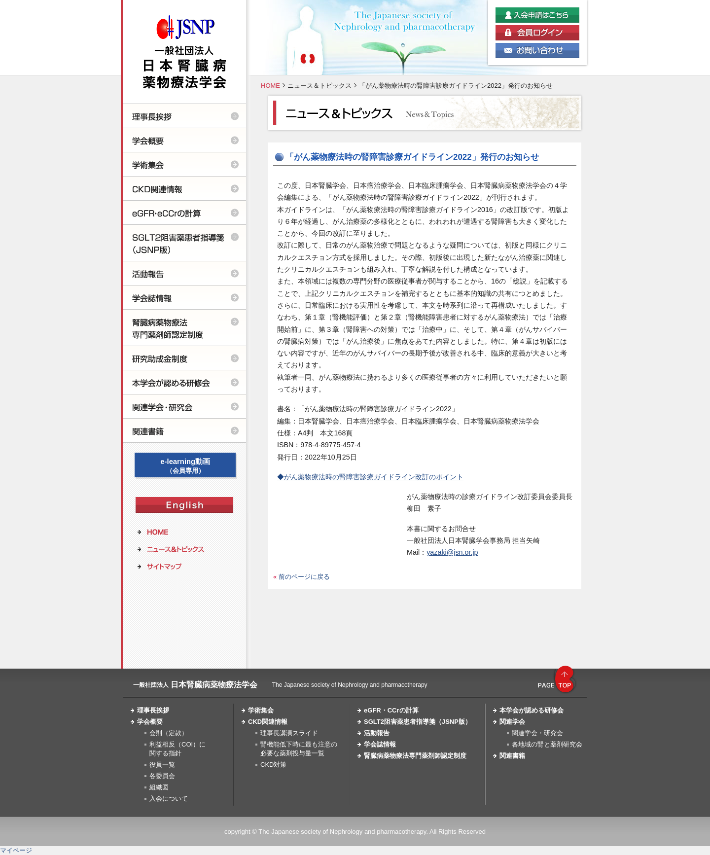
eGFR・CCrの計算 (391, 710)
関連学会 (512, 721)
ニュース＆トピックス (319, 85)
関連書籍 (512, 755)
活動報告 (377, 733)
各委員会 (162, 776)
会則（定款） (168, 733)
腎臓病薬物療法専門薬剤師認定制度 (415, 755)
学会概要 (150, 721)
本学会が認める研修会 (531, 710)
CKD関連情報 (267, 721)
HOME (270, 85)
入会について (168, 798)
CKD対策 (273, 764)
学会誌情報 (380, 744)
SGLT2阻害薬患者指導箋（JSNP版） (417, 721)
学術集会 (261, 710)
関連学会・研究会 (537, 733)
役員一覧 (162, 764)
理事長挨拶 (153, 710)
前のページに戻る (304, 576)
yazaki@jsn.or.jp (452, 552)
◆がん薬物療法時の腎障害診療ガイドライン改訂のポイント (370, 477)
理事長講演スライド (289, 733)
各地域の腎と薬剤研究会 (547, 744)
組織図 (159, 787)
